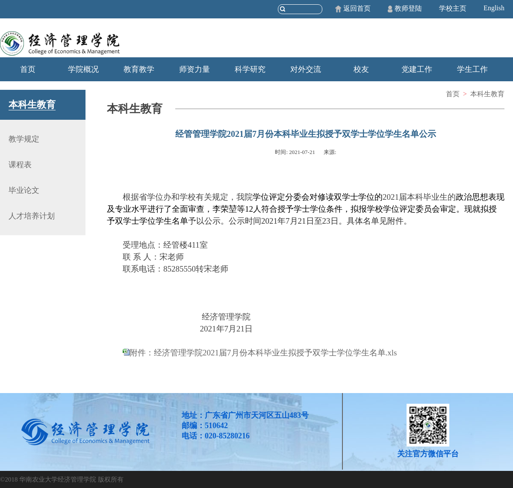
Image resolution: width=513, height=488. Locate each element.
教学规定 (24, 139)
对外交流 (305, 69)
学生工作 (472, 69)
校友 (361, 69)
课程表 (20, 164)
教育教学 (139, 69)
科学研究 (250, 69)
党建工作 (416, 69)
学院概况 (83, 69)
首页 (27, 69)
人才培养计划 (32, 216)
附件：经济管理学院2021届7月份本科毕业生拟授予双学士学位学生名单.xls (263, 352)
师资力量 (194, 69)
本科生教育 (487, 94)
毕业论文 (24, 190)
